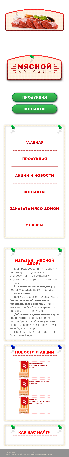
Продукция (34, 97)
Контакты (34, 109)
